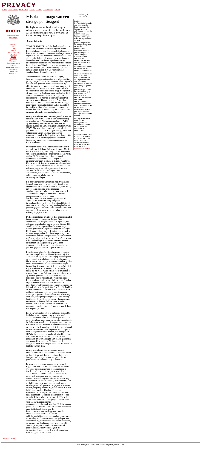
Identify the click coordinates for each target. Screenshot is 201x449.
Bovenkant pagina (9, 438)
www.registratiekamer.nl (83, 148)
